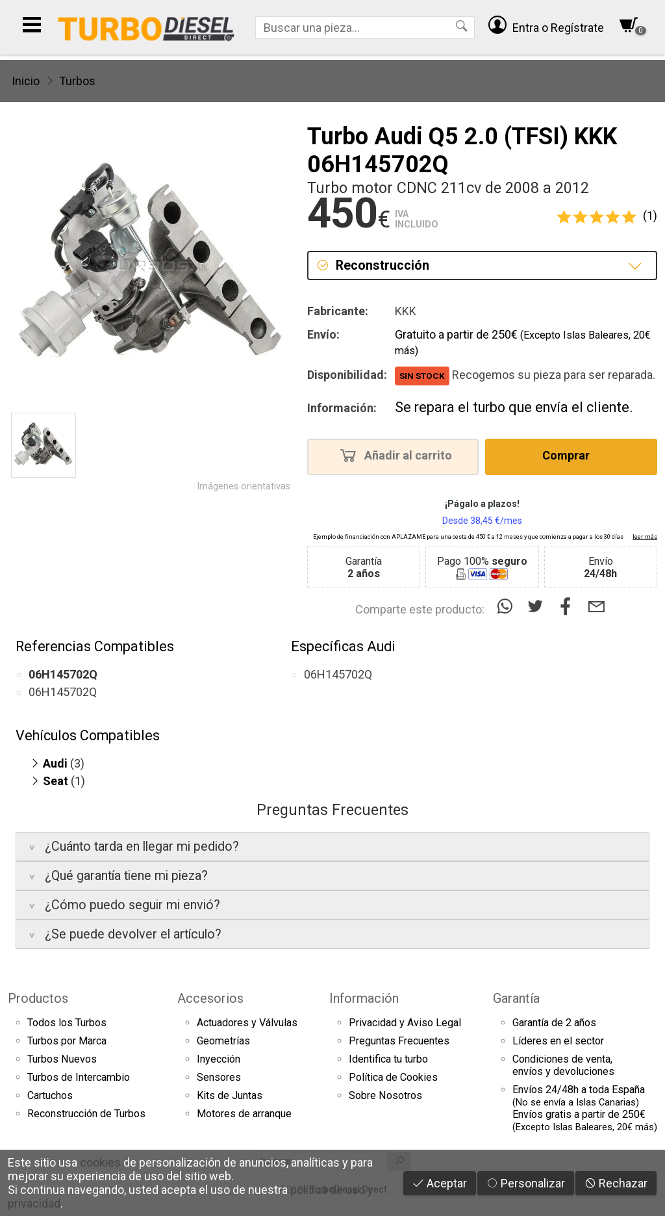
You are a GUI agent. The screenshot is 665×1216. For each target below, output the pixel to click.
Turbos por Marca (67, 1041)
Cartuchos (50, 1095)
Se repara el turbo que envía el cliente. (514, 407)
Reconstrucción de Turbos (86, 1113)
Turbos (77, 81)
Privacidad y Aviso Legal (405, 1022)
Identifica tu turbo (388, 1059)
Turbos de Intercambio (78, 1077)
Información (364, 998)
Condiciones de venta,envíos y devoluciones (563, 1065)
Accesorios (210, 998)
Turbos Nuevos (62, 1059)
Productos (38, 998)
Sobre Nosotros (385, 1095)
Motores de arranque (244, 1113)
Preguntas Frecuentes (399, 1041)
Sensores (219, 1077)
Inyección (218, 1059)
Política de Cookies (393, 1077)
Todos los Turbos (67, 1022)
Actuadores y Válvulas (247, 1022)
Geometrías (223, 1041)
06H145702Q (63, 692)
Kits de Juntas (229, 1095)
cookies (100, 1162)
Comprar (569, 455)
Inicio (26, 81)
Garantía (516, 998)
